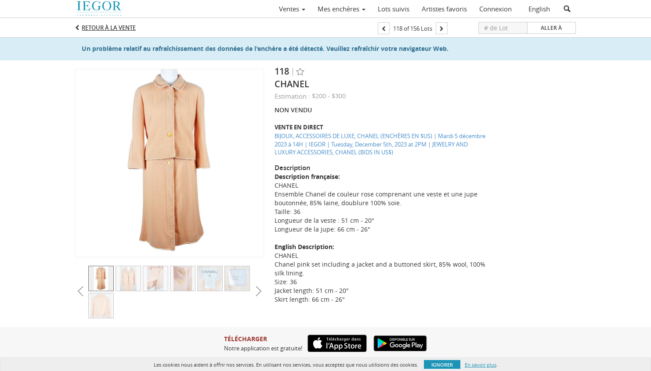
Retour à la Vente (109, 28)
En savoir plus (480, 364)
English (539, 8)
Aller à (551, 28)
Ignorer (442, 364)
